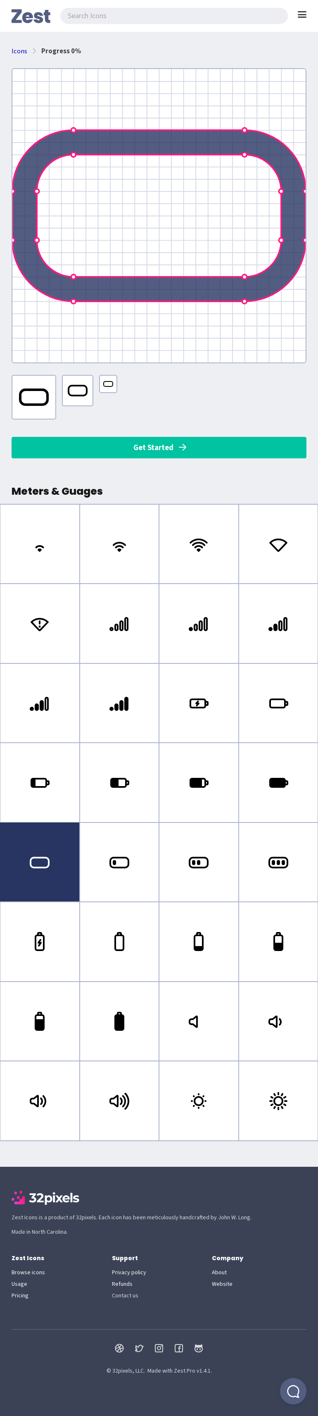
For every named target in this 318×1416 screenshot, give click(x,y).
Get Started (160, 447)
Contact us (125, 1296)
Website (222, 1284)
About (219, 1272)
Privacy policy (129, 1272)
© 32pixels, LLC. (126, 1371)
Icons (19, 51)
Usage (19, 1284)
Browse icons (28, 1272)
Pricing (20, 1296)
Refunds (122, 1284)
